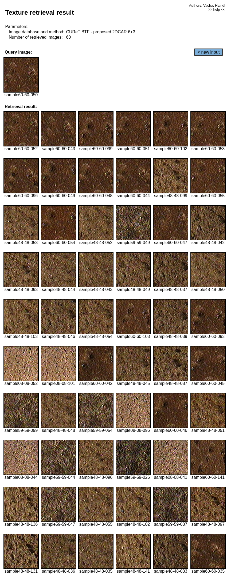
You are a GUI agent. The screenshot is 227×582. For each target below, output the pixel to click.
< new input (209, 52)
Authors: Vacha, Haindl (207, 5)
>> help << (216, 9)
